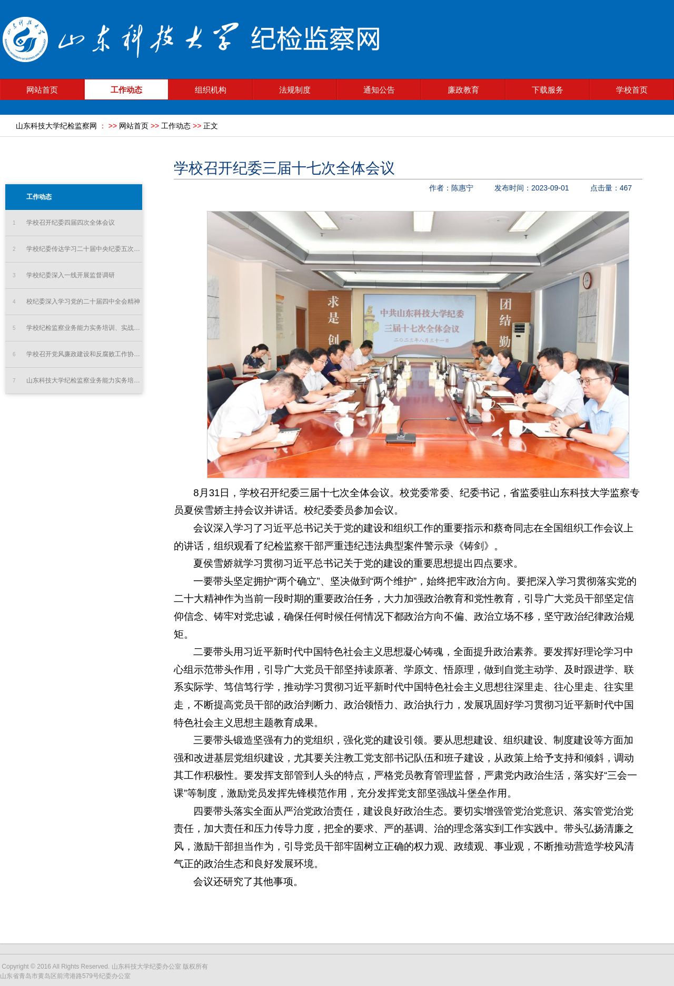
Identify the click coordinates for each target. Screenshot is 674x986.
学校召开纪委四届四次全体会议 (64, 223)
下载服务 (547, 90)
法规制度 (295, 90)
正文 (210, 126)
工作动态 (126, 90)
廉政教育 (463, 90)
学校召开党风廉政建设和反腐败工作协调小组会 (77, 354)
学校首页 (632, 90)
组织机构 (210, 90)
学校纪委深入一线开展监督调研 (64, 275)
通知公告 (379, 90)
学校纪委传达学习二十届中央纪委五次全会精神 (77, 249)
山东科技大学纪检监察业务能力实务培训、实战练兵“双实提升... (77, 381)
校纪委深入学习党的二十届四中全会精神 (76, 302)
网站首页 (42, 90)
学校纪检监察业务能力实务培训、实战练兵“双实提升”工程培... (77, 328)
